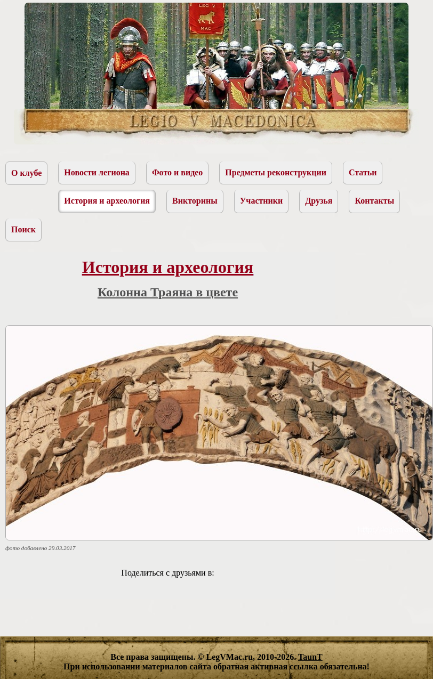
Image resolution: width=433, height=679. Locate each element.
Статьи (363, 172)
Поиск (23, 229)
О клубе (26, 172)
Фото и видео (177, 172)
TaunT (310, 656)
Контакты (374, 200)
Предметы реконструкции (275, 172)
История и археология (107, 200)
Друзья (318, 200)
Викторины (195, 200)
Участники (261, 200)
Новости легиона (97, 172)
